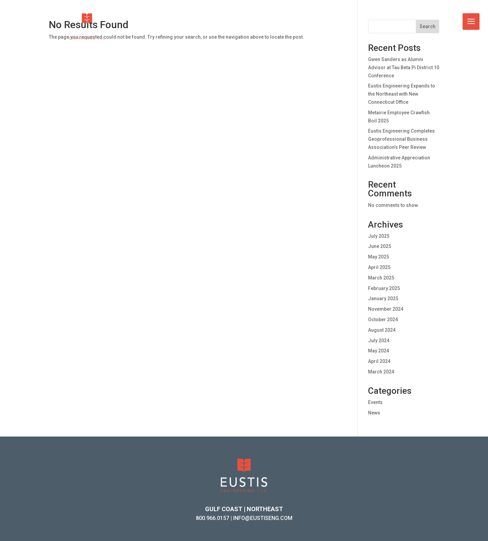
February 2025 (384, 288)
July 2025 (378, 236)
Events (375, 402)
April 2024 (379, 361)
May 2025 (378, 256)
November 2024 (385, 309)
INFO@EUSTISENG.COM (262, 518)
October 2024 (383, 319)
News (374, 413)
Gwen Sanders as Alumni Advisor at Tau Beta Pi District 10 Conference (403, 67)
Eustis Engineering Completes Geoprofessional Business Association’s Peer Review (401, 139)
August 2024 (381, 330)
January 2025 (383, 298)
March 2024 (381, 371)
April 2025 (379, 267)
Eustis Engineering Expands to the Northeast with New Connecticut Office (401, 94)
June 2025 (379, 246)
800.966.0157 (212, 518)
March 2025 (381, 278)
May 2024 (378, 350)
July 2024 (378, 340)
